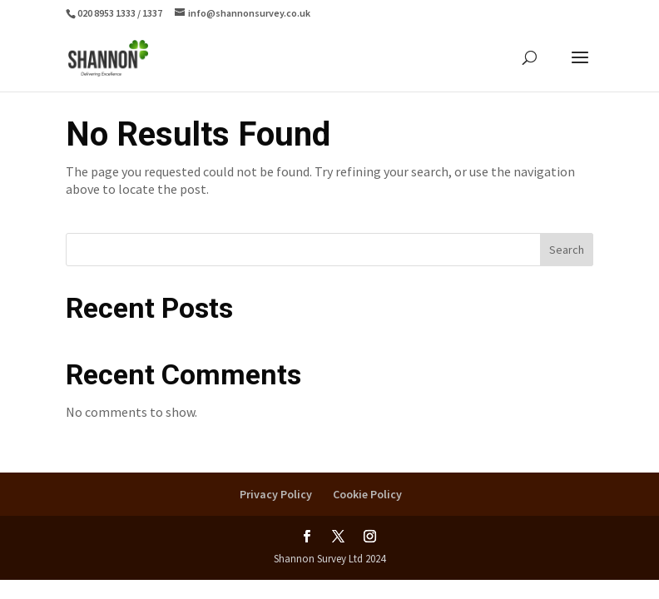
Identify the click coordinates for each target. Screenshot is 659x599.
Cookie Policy (367, 494)
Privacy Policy (276, 494)
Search (566, 249)
